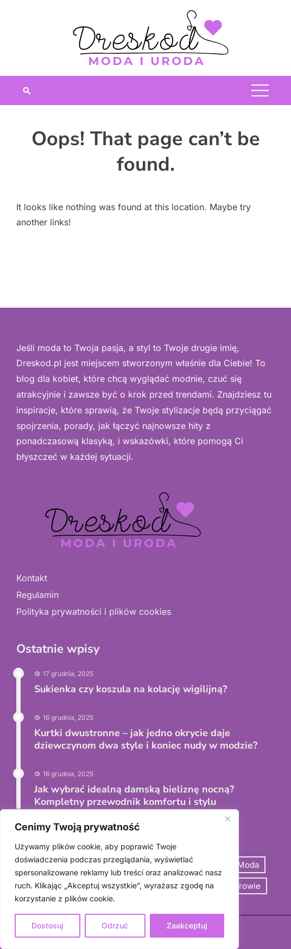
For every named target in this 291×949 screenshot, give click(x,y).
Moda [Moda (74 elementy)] (248, 865)
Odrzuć (115, 925)
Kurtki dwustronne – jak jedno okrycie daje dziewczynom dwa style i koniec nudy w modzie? (145, 739)
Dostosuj (47, 925)
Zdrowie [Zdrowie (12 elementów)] (245, 886)
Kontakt (31, 578)
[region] (119, 879)
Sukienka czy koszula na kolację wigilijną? (130, 689)
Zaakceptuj (187, 925)
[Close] (227, 818)
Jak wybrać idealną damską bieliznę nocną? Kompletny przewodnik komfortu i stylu (134, 795)
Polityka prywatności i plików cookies (93, 611)
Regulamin (37, 594)
